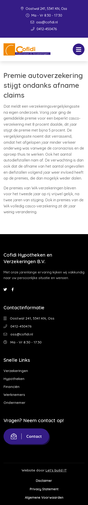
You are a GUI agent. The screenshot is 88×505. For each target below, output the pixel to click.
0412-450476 (44, 29)
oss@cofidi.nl (44, 22)
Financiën (11, 386)
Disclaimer (44, 481)
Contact (26, 436)
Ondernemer (14, 402)
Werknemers (14, 394)
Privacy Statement (44, 489)
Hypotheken (14, 378)
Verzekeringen (16, 371)
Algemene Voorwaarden (44, 497)
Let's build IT (56, 470)
